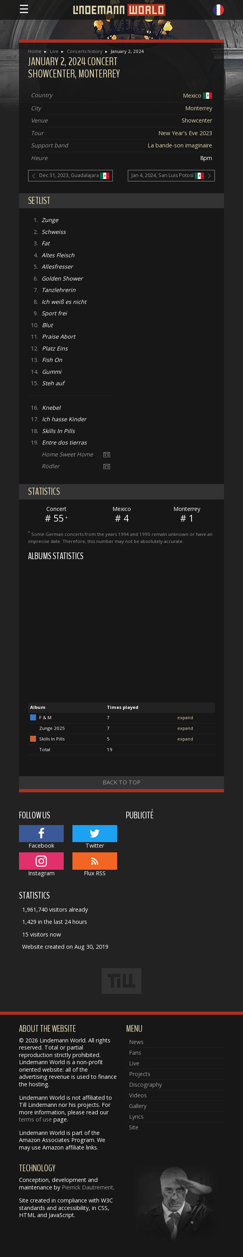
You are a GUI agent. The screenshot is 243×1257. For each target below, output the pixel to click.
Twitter (94, 837)
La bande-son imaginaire (180, 145)
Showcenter (197, 120)
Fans (135, 1052)
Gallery (137, 1106)
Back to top (121, 782)
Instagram (41, 864)
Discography (145, 1084)
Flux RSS (94, 864)
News (136, 1042)
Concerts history (85, 51)
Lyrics (136, 1116)
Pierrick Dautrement (87, 1187)
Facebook (41, 837)
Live (54, 51)
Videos (138, 1095)
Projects (139, 1074)
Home (35, 51)
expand (185, 717)
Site (134, 1127)
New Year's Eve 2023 (185, 133)
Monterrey (198, 108)
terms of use (35, 1119)
